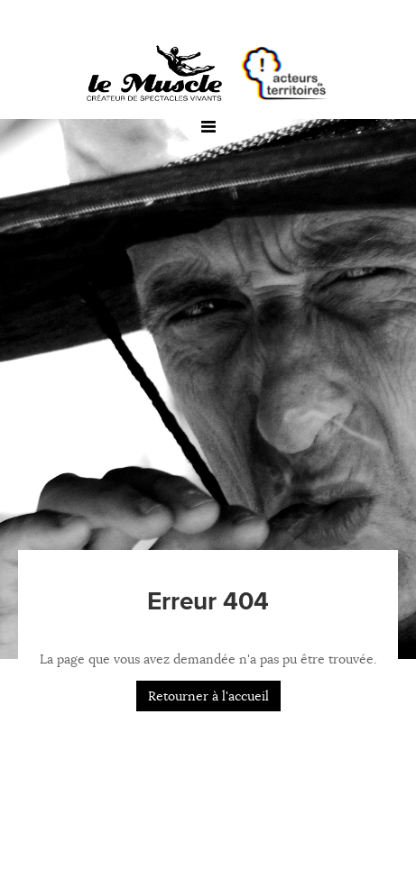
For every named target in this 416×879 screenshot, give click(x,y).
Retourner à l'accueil (208, 696)
